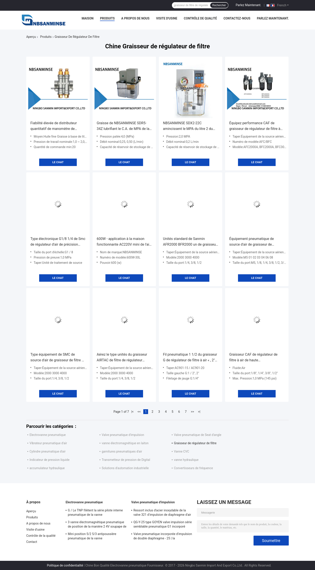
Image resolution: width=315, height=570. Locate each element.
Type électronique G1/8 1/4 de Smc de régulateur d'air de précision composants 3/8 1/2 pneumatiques (58, 242)
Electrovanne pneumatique (48, 435)
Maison (87, 18)
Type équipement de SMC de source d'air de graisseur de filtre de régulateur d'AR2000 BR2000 (58, 357)
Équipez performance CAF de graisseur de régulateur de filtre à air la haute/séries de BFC (254, 126)
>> (192, 411)
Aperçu (31, 36)
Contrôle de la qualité (41, 535)
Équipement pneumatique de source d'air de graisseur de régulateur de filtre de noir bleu (252, 242)
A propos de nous (135, 18)
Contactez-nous (237, 18)
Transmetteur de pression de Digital (126, 460)
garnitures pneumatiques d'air (122, 451)
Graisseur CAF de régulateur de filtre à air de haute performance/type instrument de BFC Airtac (254, 357)
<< (139, 411)
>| (199, 411)
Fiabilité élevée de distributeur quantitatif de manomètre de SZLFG (53, 126)
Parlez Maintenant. (248, 5)
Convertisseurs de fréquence (193, 468)
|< (132, 411)
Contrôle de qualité (200, 18)
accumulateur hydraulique (47, 468)
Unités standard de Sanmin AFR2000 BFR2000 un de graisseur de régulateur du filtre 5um (190, 242)
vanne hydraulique (186, 460)
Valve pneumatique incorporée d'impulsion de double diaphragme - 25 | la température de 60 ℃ (162, 536)
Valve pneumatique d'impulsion (123, 435)
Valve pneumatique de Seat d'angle (197, 435)
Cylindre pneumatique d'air (48, 451)
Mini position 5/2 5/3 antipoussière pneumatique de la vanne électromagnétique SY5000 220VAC (92, 536)
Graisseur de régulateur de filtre (195, 443)
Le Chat (57, 162)
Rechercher (219, 5)
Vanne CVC (181, 451)
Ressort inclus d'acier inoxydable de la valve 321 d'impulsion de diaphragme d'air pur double (162, 513)
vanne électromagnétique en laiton (125, 443)
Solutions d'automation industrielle (125, 468)
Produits (107, 18)
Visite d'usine (166, 18)
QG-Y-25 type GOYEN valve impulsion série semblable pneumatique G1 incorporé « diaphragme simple (162, 525)
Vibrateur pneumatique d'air (48, 443)
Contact (31, 542)
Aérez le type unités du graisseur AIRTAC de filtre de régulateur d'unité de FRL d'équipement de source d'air (122, 357)
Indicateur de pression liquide (50, 460)
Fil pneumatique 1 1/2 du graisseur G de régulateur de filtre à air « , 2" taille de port (190, 357)
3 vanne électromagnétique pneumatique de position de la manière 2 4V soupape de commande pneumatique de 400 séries (97, 525)
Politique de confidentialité (65, 565)
